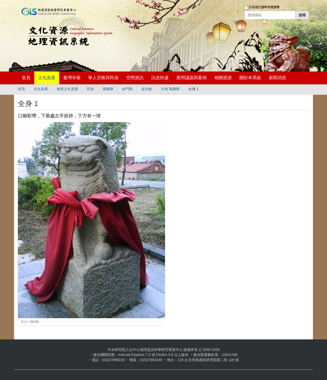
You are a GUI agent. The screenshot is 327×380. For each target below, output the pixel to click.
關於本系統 (250, 77)
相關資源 (223, 77)
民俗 (90, 89)
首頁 (26, 77)
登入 (237, 22)
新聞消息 (277, 77)
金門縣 (127, 89)
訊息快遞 (160, 77)
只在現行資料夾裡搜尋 (264, 7)
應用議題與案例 (191, 77)
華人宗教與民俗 (103, 77)
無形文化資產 (67, 89)
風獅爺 (108, 89)
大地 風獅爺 (170, 89)
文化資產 (46, 77)
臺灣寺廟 (71, 77)
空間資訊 (135, 77)
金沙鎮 (146, 89)
